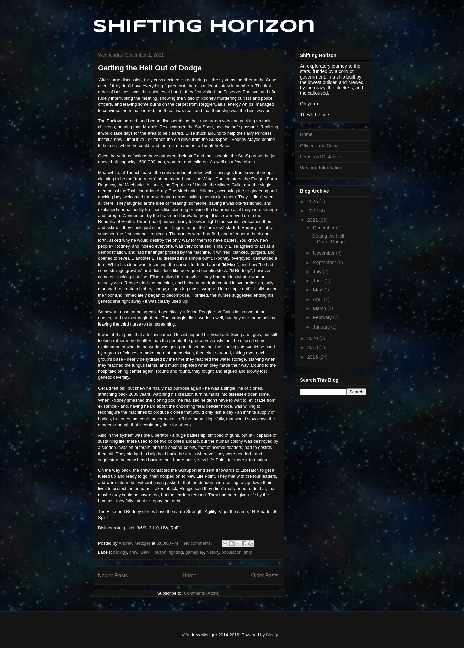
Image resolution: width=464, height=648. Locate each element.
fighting (176, 552)
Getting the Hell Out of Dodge (150, 68)
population (231, 552)
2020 (313, 338)
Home (190, 575)
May (318, 289)
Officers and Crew (319, 145)
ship (248, 552)
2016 (313, 357)
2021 (313, 220)
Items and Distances (321, 156)
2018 (313, 347)
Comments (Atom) (201, 593)
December (324, 227)
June (318, 280)
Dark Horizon (153, 552)
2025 (313, 201)
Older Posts (264, 575)
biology (120, 552)
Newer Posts (113, 575)
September (325, 262)
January (322, 327)
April (318, 299)
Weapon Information (321, 168)
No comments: (198, 543)
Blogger (273, 634)
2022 (313, 210)
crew (133, 552)
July (318, 271)
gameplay (194, 552)
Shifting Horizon (204, 26)
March (320, 308)
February (323, 317)
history (212, 552)
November (324, 253)
